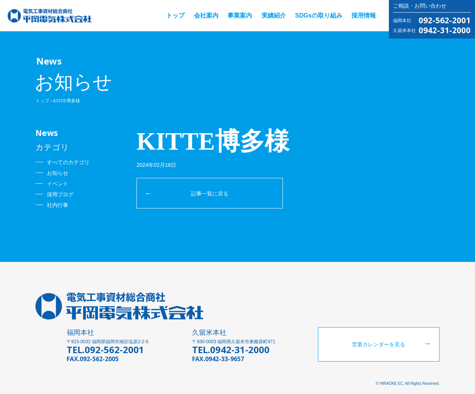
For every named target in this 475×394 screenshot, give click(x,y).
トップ (175, 15)
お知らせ (57, 173)
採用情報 (363, 15)
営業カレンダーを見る (378, 344)
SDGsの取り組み (318, 15)
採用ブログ (60, 194)
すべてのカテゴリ (68, 162)
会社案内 (206, 15)
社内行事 (57, 205)
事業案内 (240, 15)
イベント (57, 184)
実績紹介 (274, 15)
